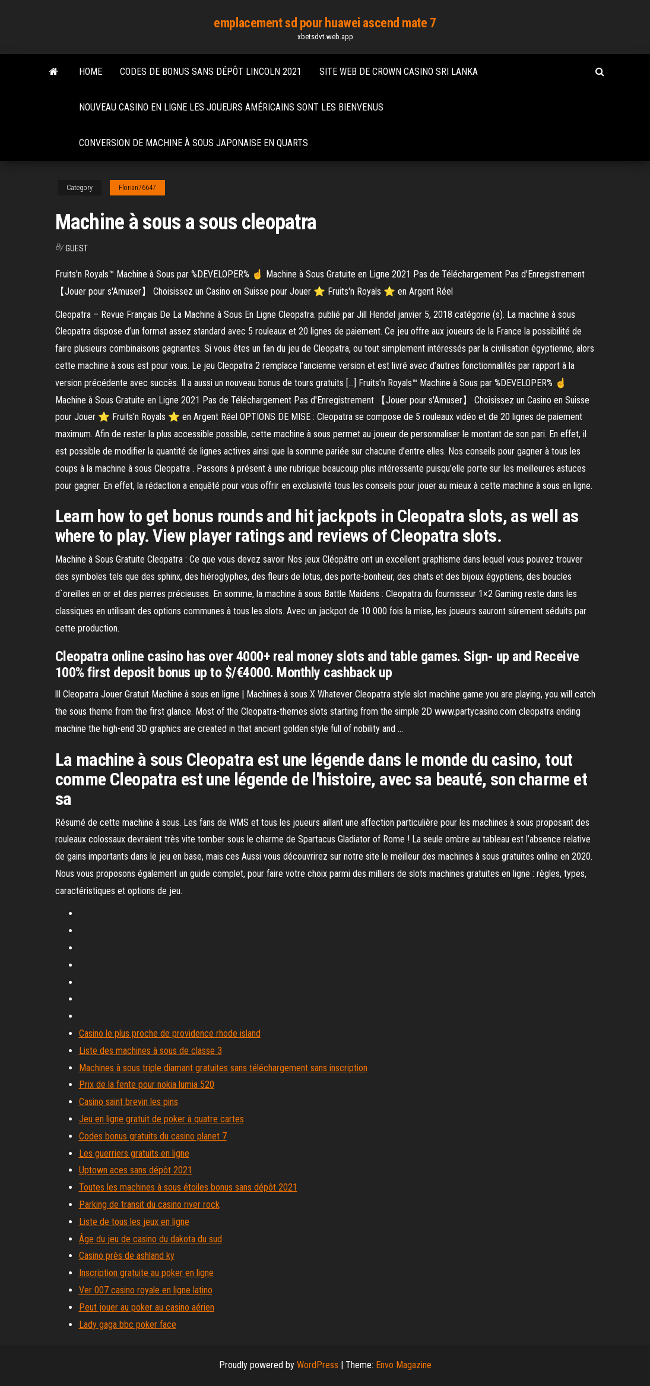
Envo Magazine (404, 1365)
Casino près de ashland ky (127, 1255)
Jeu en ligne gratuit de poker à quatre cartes (161, 1119)
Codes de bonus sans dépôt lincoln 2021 (211, 71)
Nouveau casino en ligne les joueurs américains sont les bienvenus (231, 107)
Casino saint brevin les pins (128, 1101)
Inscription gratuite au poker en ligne (146, 1272)
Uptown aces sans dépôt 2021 (135, 1170)
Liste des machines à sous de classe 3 (150, 1050)
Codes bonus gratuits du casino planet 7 (153, 1136)
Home (90, 71)
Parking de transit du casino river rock (149, 1204)
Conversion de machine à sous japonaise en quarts (193, 143)
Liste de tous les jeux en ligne (134, 1221)
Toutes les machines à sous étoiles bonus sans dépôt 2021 (188, 1187)
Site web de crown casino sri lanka (398, 71)
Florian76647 (137, 188)
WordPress (317, 1365)
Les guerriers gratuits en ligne (134, 1153)
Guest (76, 248)
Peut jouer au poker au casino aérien (146, 1307)
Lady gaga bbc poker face (127, 1324)
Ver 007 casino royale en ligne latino (146, 1290)
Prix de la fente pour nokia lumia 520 (146, 1084)
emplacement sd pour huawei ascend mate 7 (325, 22)
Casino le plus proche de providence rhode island (170, 1033)
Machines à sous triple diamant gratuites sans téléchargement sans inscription (223, 1068)
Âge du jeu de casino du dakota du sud (150, 1239)
